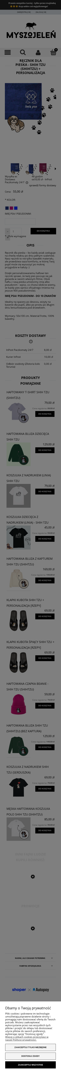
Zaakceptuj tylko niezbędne (30, 1047)
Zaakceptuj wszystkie (30, 1065)
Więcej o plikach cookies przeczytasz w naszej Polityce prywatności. (26, 1038)
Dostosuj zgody (30, 1056)
